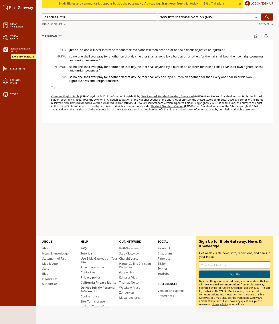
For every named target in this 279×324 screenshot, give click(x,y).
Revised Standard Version (167, 106)
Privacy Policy (220, 304)
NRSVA (61, 56)
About (46, 248)
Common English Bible (65, 96)
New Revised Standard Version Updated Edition (93, 103)
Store (46, 269)
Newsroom (49, 279)
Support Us (50, 284)
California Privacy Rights (98, 283)
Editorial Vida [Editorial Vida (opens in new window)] (128, 277)
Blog (45, 274)
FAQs (84, 248)
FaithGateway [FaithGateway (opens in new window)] (128, 248)
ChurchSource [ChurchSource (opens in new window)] (128, 259)
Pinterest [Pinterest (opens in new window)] (164, 259)
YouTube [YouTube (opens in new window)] (164, 274)
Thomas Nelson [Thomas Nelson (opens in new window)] (130, 283)
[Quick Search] (99, 17)
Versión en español (171, 291)
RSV (63, 77)
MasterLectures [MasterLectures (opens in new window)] (129, 298)
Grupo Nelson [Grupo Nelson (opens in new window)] (128, 272)
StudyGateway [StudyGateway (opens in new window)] (129, 253)
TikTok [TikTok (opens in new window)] (162, 264)
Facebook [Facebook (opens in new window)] (164, 248)
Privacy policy (91, 277)
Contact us (88, 272)
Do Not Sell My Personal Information (98, 289)
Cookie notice (90, 296)
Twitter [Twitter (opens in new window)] (162, 269)
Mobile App (50, 264)
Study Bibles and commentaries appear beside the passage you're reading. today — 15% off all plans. (142, 3)
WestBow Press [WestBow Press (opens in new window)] (129, 288)
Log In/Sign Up (262, 3)
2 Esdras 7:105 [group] (54, 36)
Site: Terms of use (93, 301)
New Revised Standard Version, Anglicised (167, 96)
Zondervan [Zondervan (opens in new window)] (126, 293)
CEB (63, 50)
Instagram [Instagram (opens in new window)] (165, 253)
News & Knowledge (55, 253)
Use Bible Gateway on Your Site (99, 260)
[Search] (267, 17)
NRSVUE (60, 67)
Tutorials (87, 253)
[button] (258, 4)
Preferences (166, 296)
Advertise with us (92, 267)
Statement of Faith (55, 259)
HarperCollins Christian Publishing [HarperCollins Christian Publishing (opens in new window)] (135, 265)
